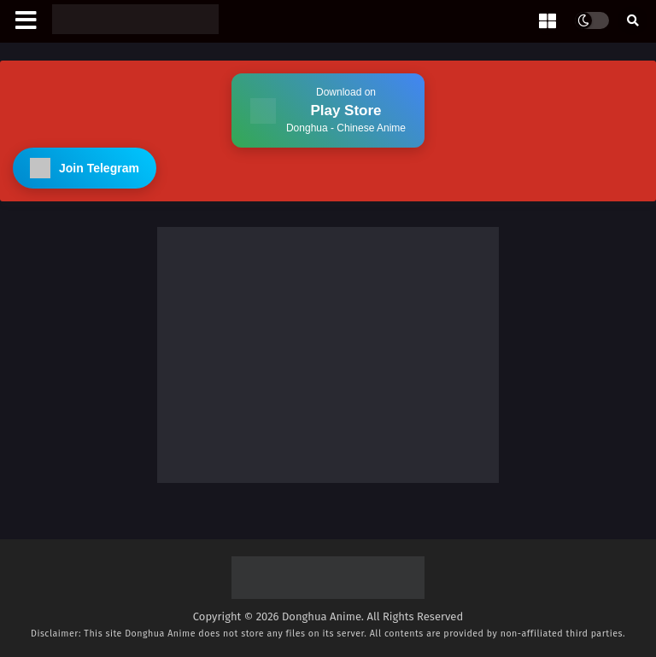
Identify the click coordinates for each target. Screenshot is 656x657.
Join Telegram (84, 168)
